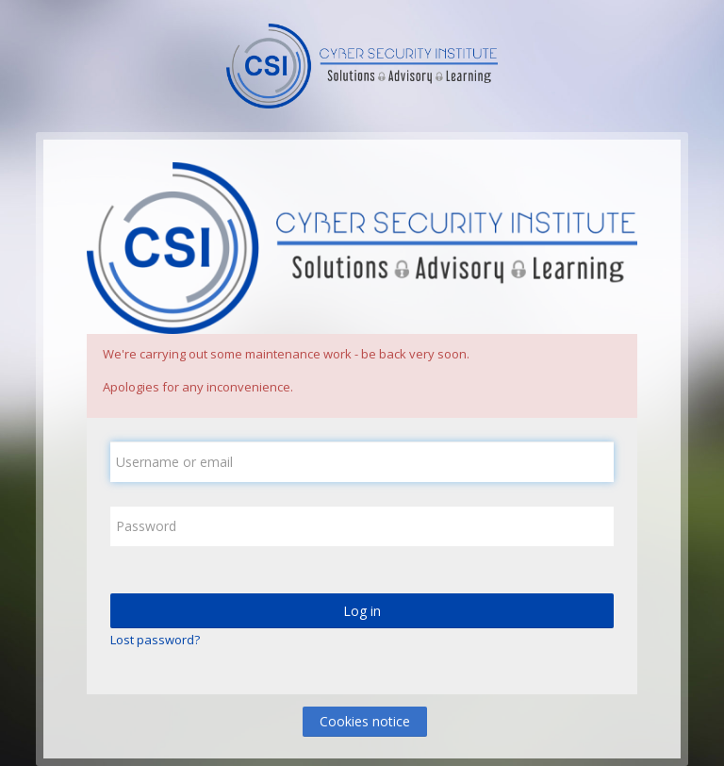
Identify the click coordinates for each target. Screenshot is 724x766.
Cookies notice (365, 721)
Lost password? (155, 639)
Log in (362, 611)
